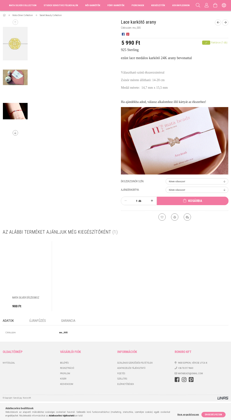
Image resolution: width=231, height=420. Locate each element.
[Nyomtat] (174, 217)
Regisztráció (67, 369)
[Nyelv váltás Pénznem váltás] (224, 5)
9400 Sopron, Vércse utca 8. (193, 363)
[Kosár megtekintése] (215, 5)
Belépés (64, 363)
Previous (15, 22)
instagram (184, 380)
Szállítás (122, 379)
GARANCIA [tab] (68, 321)
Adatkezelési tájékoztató (131, 369)
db (139, 201)
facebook (177, 380)
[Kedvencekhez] (162, 217)
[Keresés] (198, 5)
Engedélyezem (213, 414)
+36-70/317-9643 (185, 369)
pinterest (191, 380)
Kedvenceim (66, 384)
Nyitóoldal (9, 363)
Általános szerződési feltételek (135, 363)
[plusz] (151, 201)
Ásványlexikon (181, 5)
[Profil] (206, 5)
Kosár (63, 379)
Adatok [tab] (8, 321)
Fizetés (121, 374)
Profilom (65, 374)
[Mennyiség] (134, 201)
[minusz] (125, 201)
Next (15, 133)
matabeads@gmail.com (190, 374)
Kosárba (195, 201)
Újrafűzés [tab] (37, 321)
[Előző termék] (218, 22)
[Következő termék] (225, 22)
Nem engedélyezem (188, 414)
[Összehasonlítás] (187, 217)
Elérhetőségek (125, 384)
